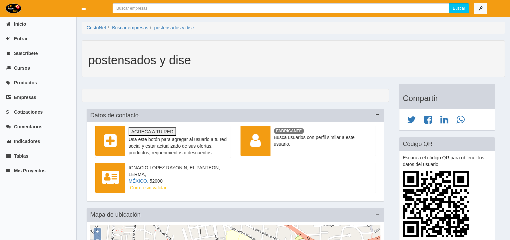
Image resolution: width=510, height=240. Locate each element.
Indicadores (23, 141)
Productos (21, 82)
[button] (84, 8)
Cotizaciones (24, 112)
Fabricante (289, 131)
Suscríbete (22, 53)
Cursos (18, 68)
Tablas (17, 156)
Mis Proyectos (26, 170)
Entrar (17, 38)
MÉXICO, (139, 181)
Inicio (16, 24)
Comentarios (24, 126)
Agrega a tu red (152, 131)
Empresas (21, 97)
